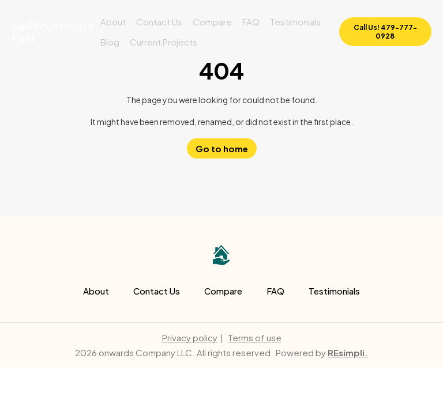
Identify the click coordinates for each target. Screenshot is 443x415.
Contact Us (159, 21)
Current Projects (163, 41)
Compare (212, 21)
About (113, 21)
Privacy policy (189, 337)
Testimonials (295, 21)
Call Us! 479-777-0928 (385, 31)
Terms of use (254, 337)
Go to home (222, 148)
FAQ (251, 21)
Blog (109, 41)
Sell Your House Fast (53, 31)
